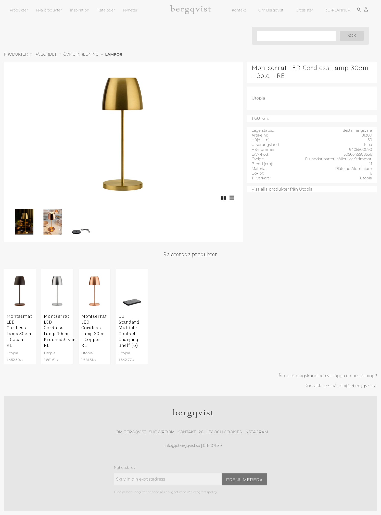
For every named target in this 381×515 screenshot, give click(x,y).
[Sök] (352, 36)
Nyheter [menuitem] (130, 10)
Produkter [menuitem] (19, 10)
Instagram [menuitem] (256, 432)
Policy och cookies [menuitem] (220, 432)
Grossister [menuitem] (304, 10)
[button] (223, 198)
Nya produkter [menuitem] (49, 10)
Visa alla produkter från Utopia (282, 189)
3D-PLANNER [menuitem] (337, 10)
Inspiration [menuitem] (79, 10)
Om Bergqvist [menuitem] (271, 10)
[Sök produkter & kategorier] (296, 36)
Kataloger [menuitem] (106, 10)
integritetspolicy (205, 492)
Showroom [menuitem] (162, 432)
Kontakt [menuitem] (239, 10)
